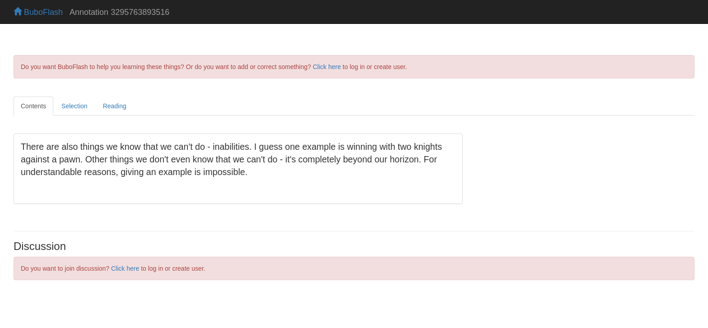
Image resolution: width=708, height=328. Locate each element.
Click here (327, 66)
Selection (74, 106)
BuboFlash (38, 12)
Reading (114, 106)
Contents (33, 106)
